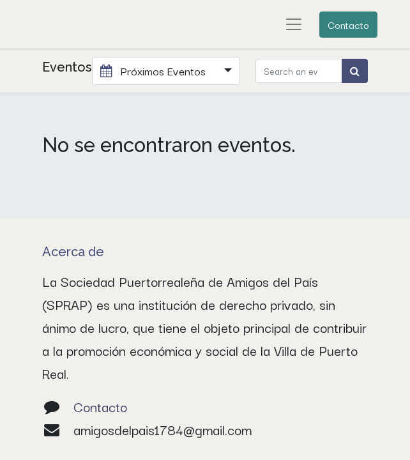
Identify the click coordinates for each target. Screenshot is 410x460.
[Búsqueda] (355, 71)
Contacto (348, 24)
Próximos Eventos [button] (154, 70)
